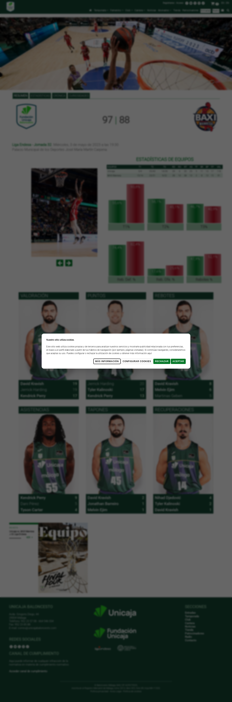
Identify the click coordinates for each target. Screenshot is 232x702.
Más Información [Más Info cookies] (107, 361)
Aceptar (178, 361)
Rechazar (162, 361)
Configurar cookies (137, 361)
